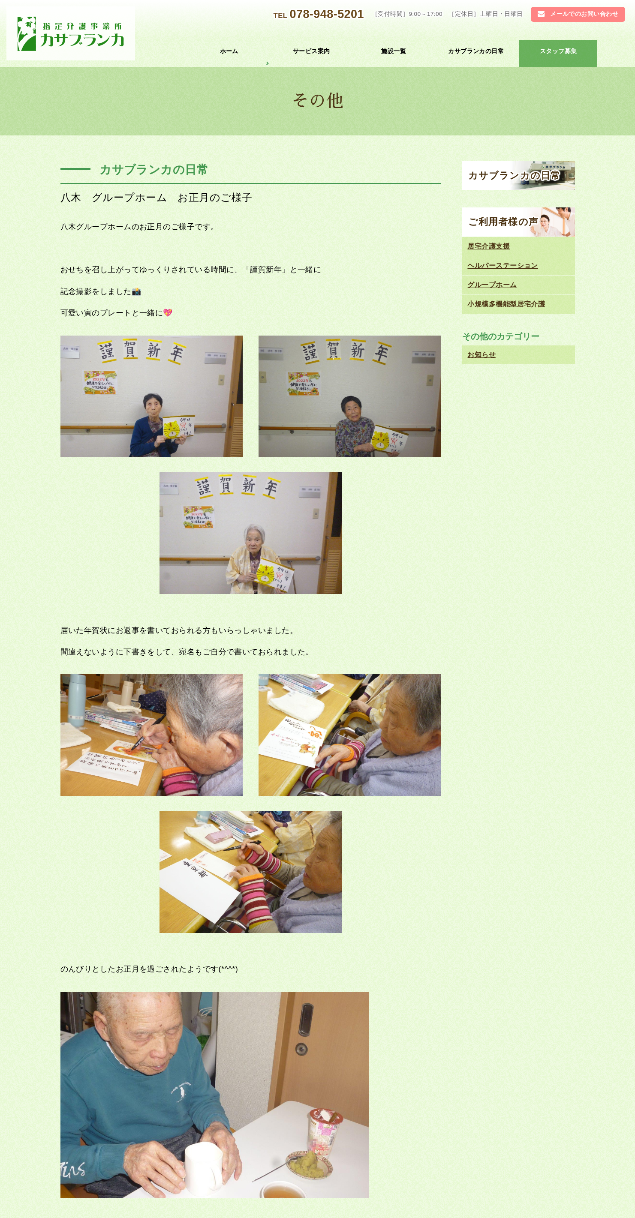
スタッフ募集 (558, 51)
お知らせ (366, 867)
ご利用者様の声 (503, 221)
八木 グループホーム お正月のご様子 (156, 197)
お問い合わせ (169, 1194)
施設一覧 (393, 51)
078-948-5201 (326, 14)
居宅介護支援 (488, 246)
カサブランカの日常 (476, 51)
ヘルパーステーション (502, 265)
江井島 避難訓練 (338, 951)
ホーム (229, 51)
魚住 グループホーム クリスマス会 (161, 951)
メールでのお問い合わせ (584, 14)
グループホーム (492, 284)
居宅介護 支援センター (417, 1157)
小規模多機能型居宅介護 (506, 304)
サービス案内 (311, 51)
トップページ (169, 1157)
